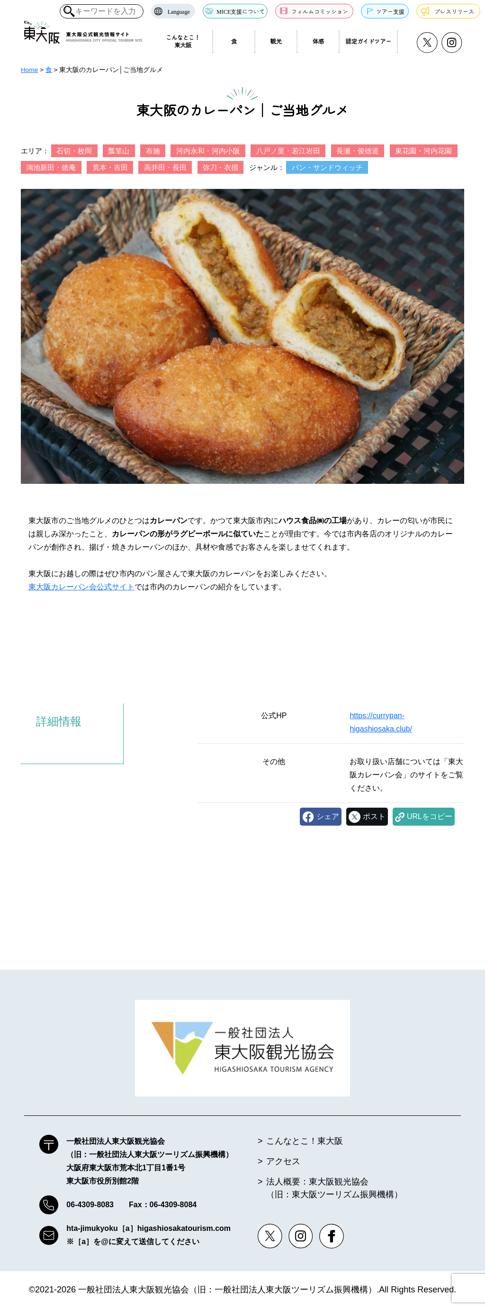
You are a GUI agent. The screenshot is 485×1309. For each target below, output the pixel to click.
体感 (318, 41)
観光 (276, 41)
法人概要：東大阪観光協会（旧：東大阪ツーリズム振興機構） (334, 1188)
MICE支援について (240, 11)
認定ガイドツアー (368, 41)
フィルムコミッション (319, 11)
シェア (327, 816)
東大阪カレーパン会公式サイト (81, 587)
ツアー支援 (390, 11)
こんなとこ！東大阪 (183, 41)
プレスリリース (454, 11)
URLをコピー (429, 816)
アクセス (283, 1162)
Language (179, 11)
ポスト (374, 816)
